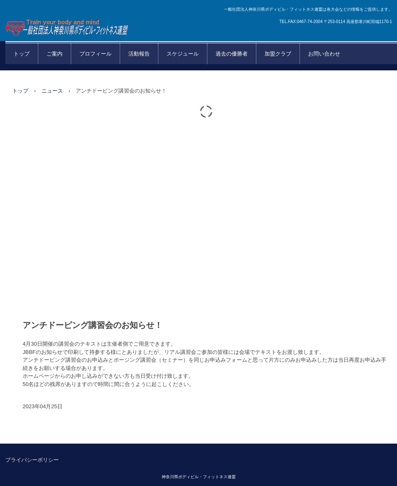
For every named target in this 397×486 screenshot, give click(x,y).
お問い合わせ (324, 54)
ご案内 (54, 54)
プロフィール (95, 54)
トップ (22, 54)
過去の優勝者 (232, 54)
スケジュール (183, 54)
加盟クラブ (278, 54)
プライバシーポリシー (32, 460)
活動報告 (139, 54)
